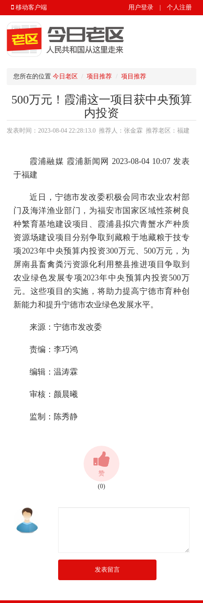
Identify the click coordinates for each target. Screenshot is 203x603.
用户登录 (140, 7)
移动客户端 (29, 7)
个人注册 (179, 7)
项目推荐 (99, 76)
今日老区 (65, 76)
